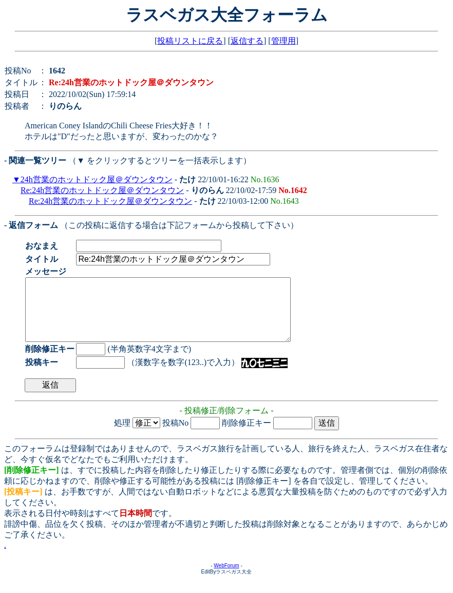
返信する (247, 40)
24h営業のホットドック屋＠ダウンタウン (97, 179)
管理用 (283, 40)
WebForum (226, 578)
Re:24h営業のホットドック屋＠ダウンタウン (102, 190)
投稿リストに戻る (190, 40)
